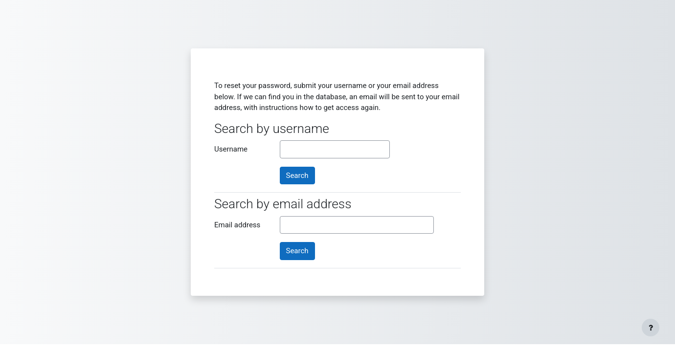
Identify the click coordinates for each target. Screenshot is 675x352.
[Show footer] (650, 327)
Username (231, 149)
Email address (237, 224)
